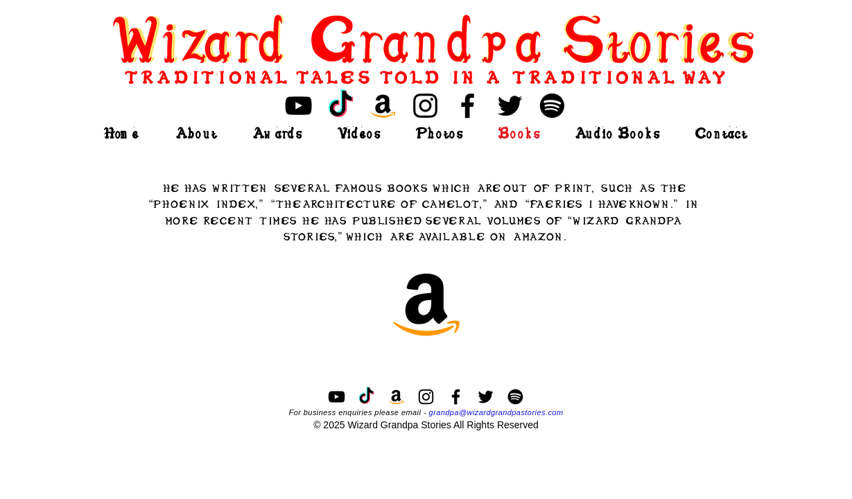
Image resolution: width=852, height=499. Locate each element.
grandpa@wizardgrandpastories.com (495, 412)
